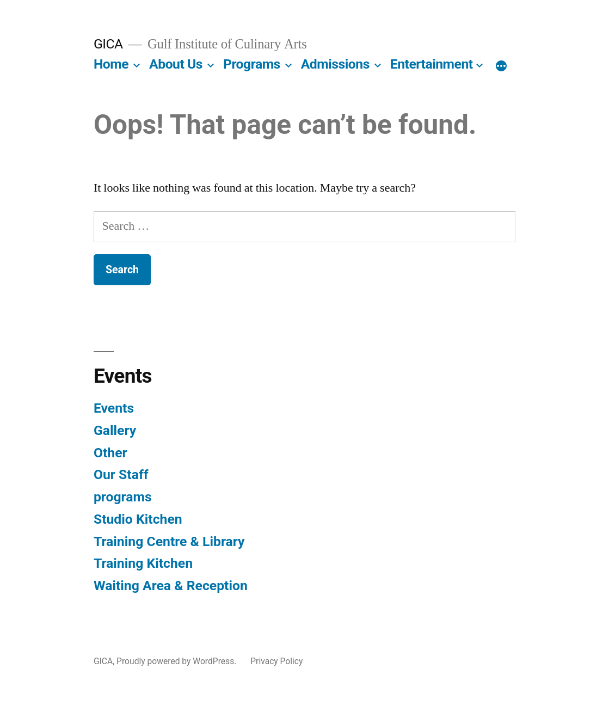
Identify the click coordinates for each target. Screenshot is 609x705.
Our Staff (121, 474)
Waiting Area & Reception (171, 585)
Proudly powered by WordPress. (177, 661)
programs (123, 497)
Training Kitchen (143, 563)
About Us (175, 64)
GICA (108, 44)
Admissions (335, 64)
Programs (251, 64)
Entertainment (431, 64)
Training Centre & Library (169, 541)
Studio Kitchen (138, 519)
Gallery (115, 430)
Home (111, 64)
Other (110, 453)
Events (114, 408)
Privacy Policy (276, 661)
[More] (501, 66)
